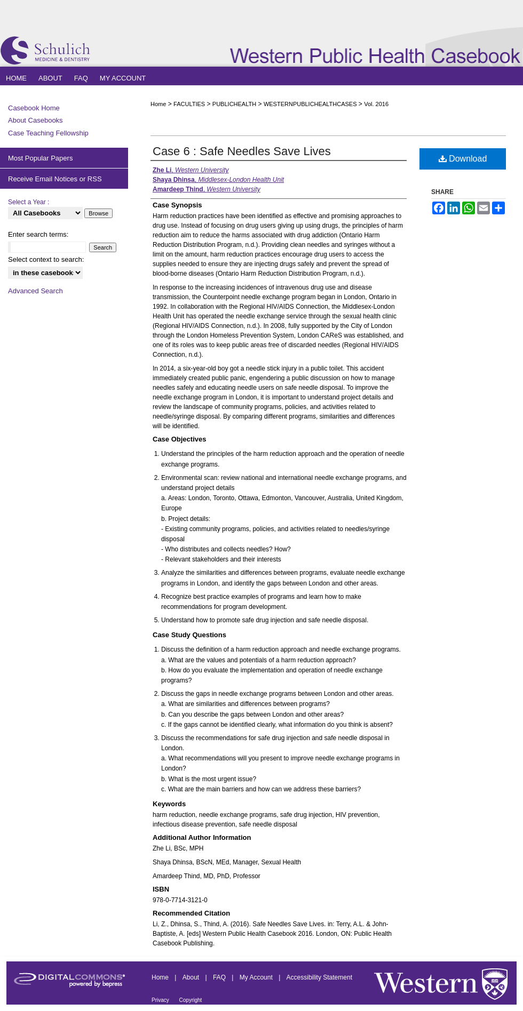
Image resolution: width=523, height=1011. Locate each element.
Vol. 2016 (376, 104)
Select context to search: (46, 259)
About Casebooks (35, 120)
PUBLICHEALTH (234, 104)
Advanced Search (35, 291)
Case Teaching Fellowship (48, 133)
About (192, 977)
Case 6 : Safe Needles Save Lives (242, 151)
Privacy (161, 1000)
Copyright (190, 1000)
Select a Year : (28, 202)
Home (158, 104)
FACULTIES (189, 104)
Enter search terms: (38, 234)
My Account (257, 977)
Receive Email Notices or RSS (55, 179)
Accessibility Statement (319, 977)
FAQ (220, 977)
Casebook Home (34, 108)
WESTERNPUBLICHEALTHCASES (310, 104)
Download (463, 158)
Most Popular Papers (40, 158)
